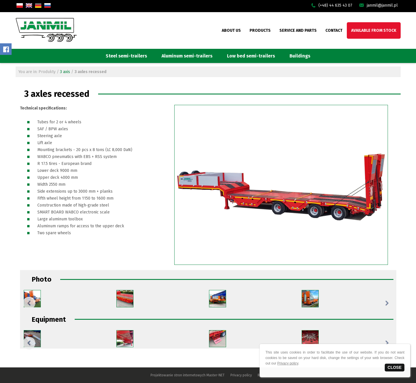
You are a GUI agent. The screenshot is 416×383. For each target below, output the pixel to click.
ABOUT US (231, 30)
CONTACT (333, 30)
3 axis (65, 71)
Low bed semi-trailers (251, 56)
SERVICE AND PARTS (298, 30)
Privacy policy (241, 375)
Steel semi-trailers (126, 56)
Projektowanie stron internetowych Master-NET (188, 375)
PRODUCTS (260, 30)
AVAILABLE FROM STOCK (373, 30)
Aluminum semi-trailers (187, 56)
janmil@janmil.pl (382, 5)
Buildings (299, 56)
